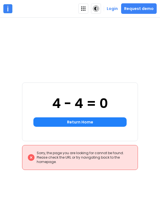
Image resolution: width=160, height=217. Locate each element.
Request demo (139, 8)
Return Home (80, 122)
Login (112, 8)
